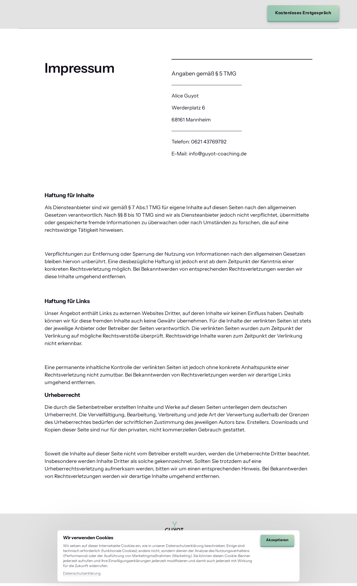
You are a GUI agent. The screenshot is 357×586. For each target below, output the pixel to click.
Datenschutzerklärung (82, 573)
